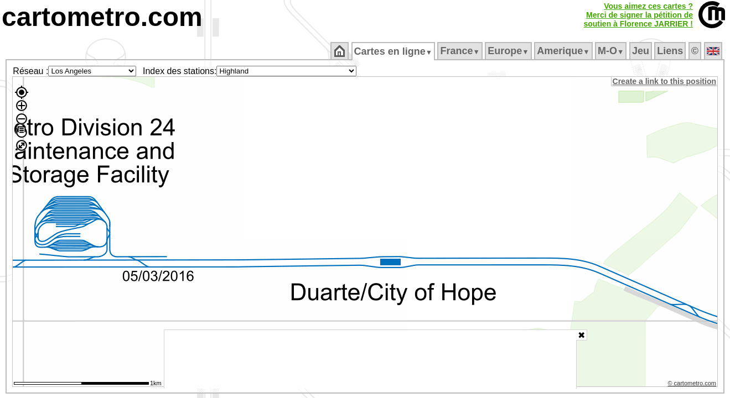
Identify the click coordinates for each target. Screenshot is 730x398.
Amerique (564, 50)
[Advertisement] (370, 359)
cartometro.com (102, 17)
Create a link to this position (665, 81)
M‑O (612, 50)
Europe (509, 50)
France (460, 50)
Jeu (641, 50)
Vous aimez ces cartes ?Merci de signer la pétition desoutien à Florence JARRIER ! (638, 15)
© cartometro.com (693, 384)
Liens (671, 50)
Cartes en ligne (394, 51)
